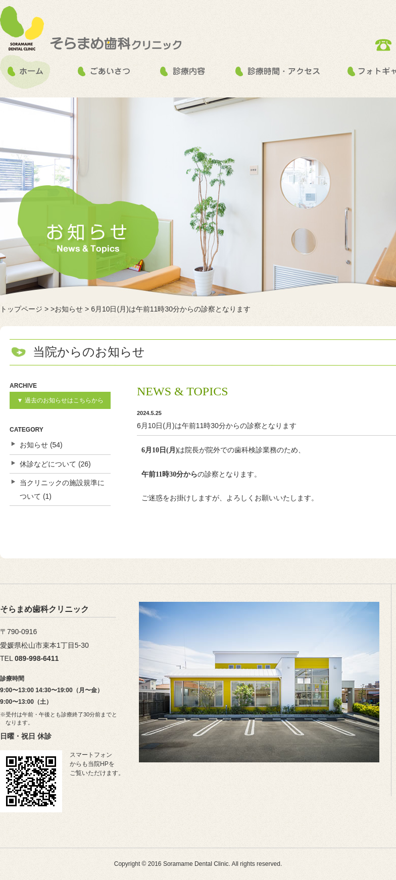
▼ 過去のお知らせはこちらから (60, 400)
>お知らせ (67, 309)
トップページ (21, 309)
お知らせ (34, 445)
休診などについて (48, 464)
